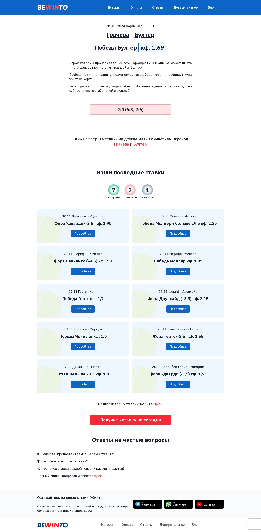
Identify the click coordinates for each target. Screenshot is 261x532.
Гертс (82, 291)
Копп (93, 291)
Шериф (78, 254)
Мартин (190, 216)
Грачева (118, 34)
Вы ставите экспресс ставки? (62, 461)
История (114, 7)
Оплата (136, 7)
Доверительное (186, 7)
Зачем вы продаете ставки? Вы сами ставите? (76, 454)
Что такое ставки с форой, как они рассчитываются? (81, 469)
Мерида (175, 254)
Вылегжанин (177, 329)
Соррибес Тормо (174, 367)
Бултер (144, 34)
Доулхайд (190, 291)
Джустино (80, 367)
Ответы (157, 7)
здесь (157, 404)
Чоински (80, 329)
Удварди (97, 216)
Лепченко (79, 216)
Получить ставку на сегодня (130, 420)
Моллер (175, 216)
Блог (211, 7)
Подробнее (83, 233)
